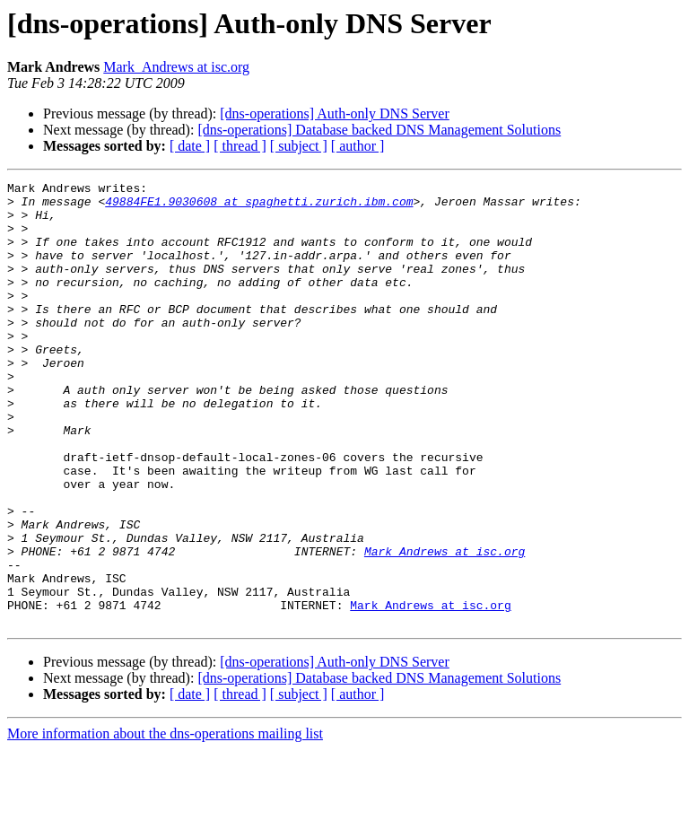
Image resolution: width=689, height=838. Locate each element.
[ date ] (190, 145)
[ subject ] (298, 145)
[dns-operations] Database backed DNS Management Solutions (379, 129)
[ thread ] (240, 145)
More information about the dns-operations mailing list (165, 822)
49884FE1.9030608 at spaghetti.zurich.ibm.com (259, 206)
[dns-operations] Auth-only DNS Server (334, 113)
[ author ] (358, 145)
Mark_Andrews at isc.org (176, 66)
